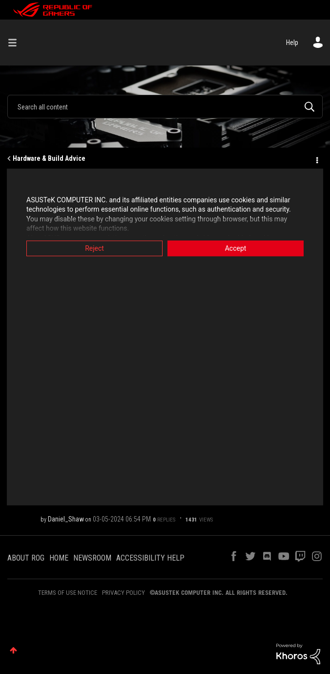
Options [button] (316, 158)
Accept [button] (236, 248)
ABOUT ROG (25, 558)
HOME (58, 558)
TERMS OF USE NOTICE (67, 592)
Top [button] (13, 650)
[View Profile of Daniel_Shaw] (66, 519)
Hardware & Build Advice (49, 158)
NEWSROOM (92, 558)
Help (292, 42)
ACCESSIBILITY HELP (150, 558)
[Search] (165, 106)
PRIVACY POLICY (123, 592)
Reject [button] (94, 248)
